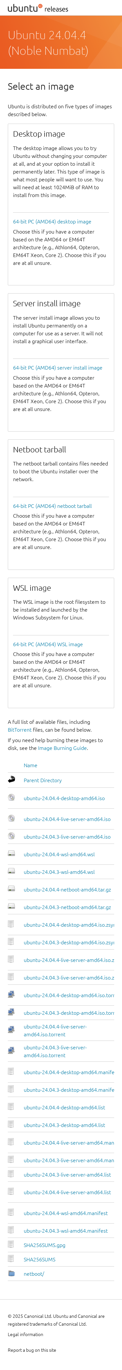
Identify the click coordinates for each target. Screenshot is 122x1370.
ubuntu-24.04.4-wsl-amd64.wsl (59, 854)
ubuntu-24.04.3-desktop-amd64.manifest (71, 1090)
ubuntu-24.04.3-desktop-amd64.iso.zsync (71, 942)
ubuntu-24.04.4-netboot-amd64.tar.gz (67, 889)
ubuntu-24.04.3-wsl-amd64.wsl (59, 872)
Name (30, 765)
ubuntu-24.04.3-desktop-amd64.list (64, 1125)
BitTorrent (20, 730)
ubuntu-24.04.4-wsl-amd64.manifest (66, 1213)
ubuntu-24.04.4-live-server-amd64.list (67, 1192)
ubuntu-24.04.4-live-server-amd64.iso (67, 819)
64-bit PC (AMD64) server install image (57, 368)
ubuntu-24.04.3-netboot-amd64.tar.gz (67, 907)
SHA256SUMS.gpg (44, 1245)
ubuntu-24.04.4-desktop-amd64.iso (64, 798)
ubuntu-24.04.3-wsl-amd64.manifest (66, 1231)
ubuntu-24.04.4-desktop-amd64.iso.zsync (71, 925)
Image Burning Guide (62, 748)
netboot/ (34, 1274)
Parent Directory (43, 780)
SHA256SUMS (39, 1259)
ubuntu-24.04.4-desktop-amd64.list (64, 1107)
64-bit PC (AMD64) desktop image (52, 221)
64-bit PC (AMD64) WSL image (48, 644)
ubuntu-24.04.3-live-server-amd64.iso (67, 837)
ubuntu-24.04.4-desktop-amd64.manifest (71, 1072)
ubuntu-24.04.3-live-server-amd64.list (67, 1175)
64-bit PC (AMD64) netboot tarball (52, 506)
